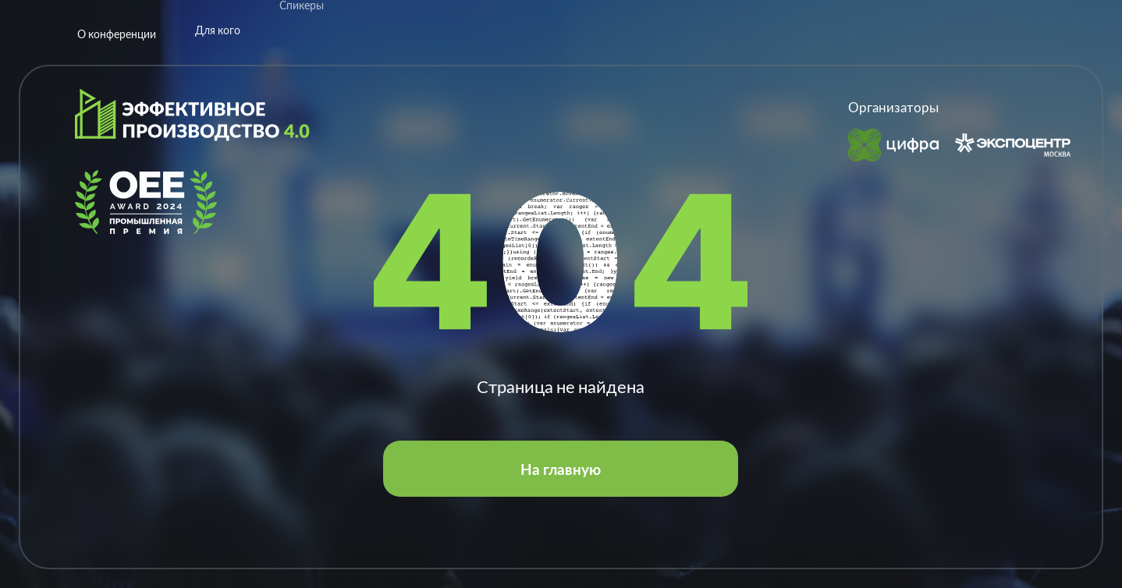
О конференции (116, 22)
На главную (560, 469)
